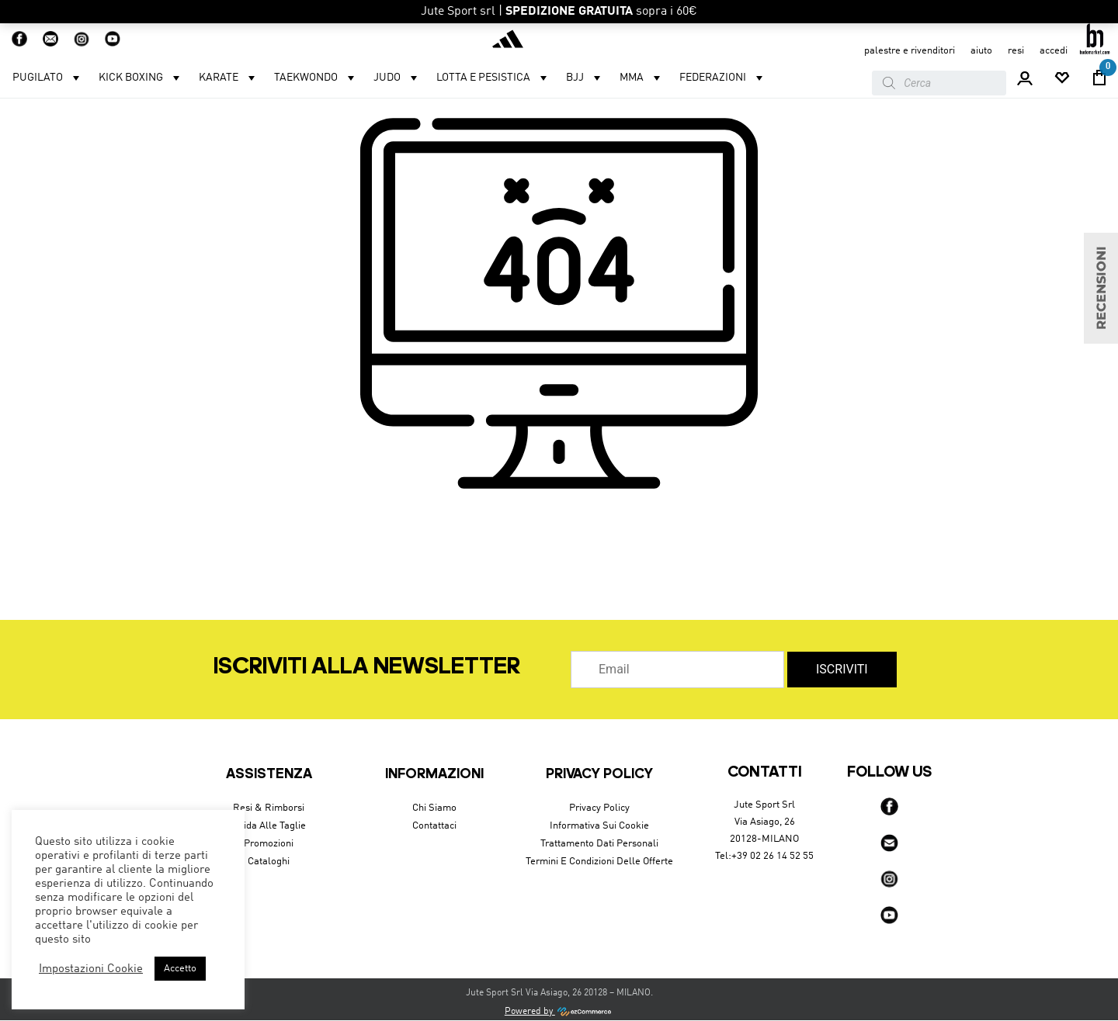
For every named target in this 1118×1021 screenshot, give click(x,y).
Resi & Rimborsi (268, 808)
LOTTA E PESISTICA (493, 77)
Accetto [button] (180, 969)
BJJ (585, 77)
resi (1016, 51)
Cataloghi (269, 862)
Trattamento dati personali (599, 844)
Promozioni (268, 844)
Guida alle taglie (269, 826)
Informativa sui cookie (599, 826)
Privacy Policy (599, 808)
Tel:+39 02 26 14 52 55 (764, 856)
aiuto (981, 51)
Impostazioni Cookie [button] (91, 969)
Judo (397, 77)
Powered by (559, 1011)
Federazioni (722, 77)
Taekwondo (316, 77)
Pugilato (47, 77)
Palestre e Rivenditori (909, 51)
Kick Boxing (141, 77)
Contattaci (434, 826)
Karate (229, 77)
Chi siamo (434, 808)
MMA (642, 77)
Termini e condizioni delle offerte (599, 862)
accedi (1054, 51)
